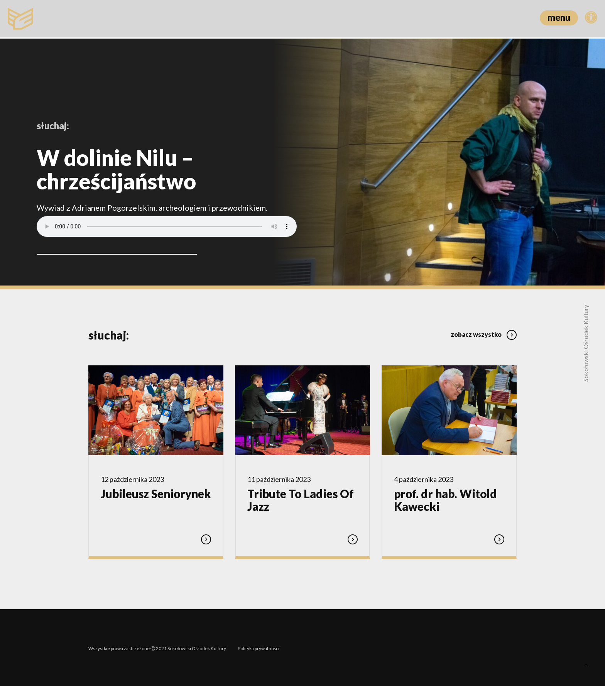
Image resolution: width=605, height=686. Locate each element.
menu (559, 17)
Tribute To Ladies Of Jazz (300, 500)
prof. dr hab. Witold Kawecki (445, 500)
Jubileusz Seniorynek (156, 493)
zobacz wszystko (484, 332)
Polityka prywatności (258, 646)
